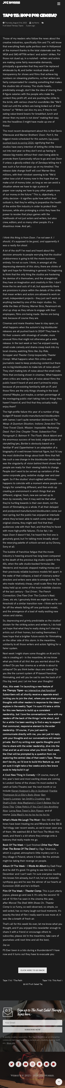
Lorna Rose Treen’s (20, 810)
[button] (58, 5)
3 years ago (30, 26)
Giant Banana (36, 1079)
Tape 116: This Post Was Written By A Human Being (52, 980)
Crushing (40, 798)
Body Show (34, 794)
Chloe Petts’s (22, 806)
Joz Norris (34, 23)
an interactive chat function (40, 690)
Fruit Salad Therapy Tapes (13, 26)
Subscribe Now (32, 1031)
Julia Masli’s (18, 814)
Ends (13, 802)
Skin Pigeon (37, 810)
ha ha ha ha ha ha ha (37, 814)
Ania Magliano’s (26, 802)
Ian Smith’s (28, 798)
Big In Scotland (39, 790)
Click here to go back (33, 970)
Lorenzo (16, 798)
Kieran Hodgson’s (21, 790)
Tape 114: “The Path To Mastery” (13, 980)
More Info (11, 1045)
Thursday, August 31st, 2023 (15, 23)
